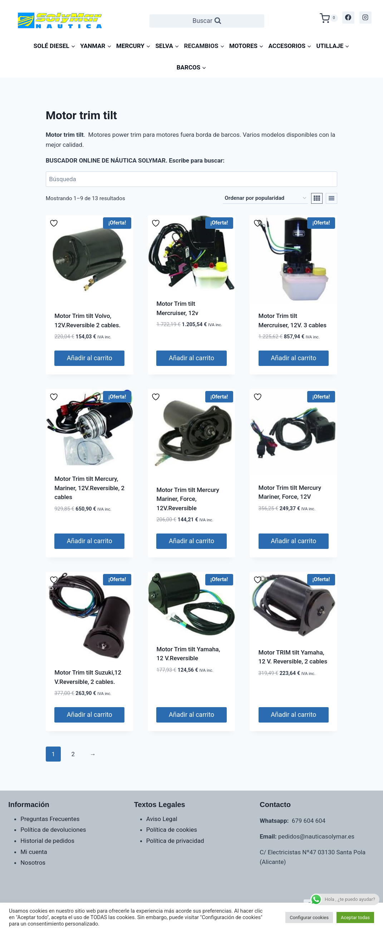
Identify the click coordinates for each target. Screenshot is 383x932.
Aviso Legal (161, 818)
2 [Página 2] (73, 754)
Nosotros (32, 862)
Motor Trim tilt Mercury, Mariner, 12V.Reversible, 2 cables (89, 488)
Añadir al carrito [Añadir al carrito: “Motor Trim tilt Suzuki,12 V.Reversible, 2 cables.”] (89, 714)
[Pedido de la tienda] (265, 198)
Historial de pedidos (47, 840)
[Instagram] (365, 17)
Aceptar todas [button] (355, 917)
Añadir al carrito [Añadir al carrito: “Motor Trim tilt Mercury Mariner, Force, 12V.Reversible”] (191, 541)
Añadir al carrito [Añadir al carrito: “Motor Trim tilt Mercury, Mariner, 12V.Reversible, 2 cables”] (89, 541)
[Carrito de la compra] (328, 17)
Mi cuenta (33, 851)
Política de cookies (171, 829)
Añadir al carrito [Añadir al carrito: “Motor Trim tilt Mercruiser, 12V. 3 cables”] (293, 358)
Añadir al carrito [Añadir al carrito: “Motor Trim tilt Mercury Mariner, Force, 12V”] (293, 541)
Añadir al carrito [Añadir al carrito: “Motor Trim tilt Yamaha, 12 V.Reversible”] (191, 714)
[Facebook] (348, 17)
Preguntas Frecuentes (49, 818)
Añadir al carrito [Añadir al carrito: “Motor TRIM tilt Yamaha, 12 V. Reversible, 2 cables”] (293, 714)
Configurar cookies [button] (309, 917)
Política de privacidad (175, 840)
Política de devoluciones (53, 829)
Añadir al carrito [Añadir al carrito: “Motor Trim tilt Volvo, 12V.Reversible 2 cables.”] (89, 358)
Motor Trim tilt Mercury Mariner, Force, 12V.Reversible (187, 499)
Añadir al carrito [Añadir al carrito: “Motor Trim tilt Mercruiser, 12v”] (191, 358)
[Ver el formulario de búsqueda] (206, 21)
